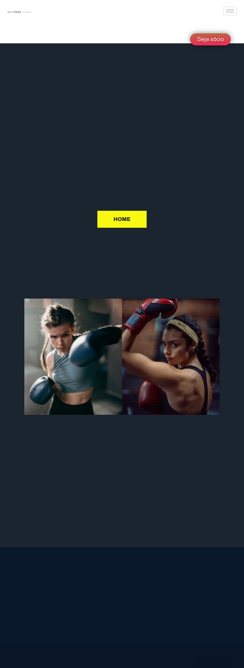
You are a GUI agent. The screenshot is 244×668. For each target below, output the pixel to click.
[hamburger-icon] (230, 11)
